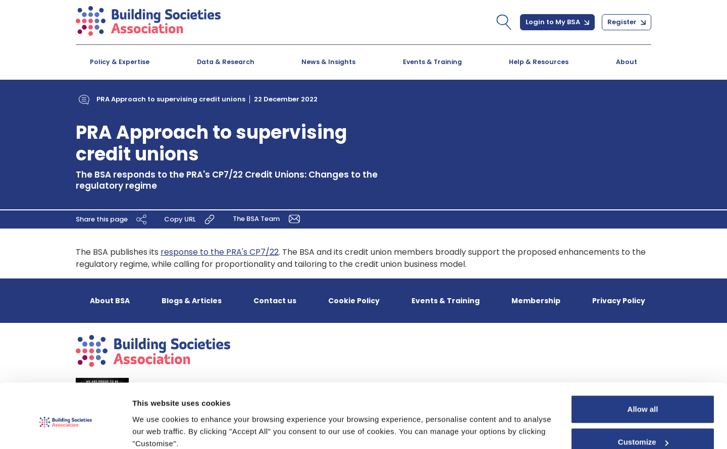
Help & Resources (538, 62)
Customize (643, 400)
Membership (535, 301)
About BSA (110, 301)
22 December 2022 (286, 99)
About (626, 62)
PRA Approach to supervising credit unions (170, 99)
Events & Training (432, 62)
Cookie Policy (354, 301)
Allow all (643, 367)
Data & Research (225, 62)
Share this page (112, 219)
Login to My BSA (557, 22)
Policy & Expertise (119, 62)
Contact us (274, 301)
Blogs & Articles (192, 301)
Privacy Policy (618, 301)
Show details (155, 429)
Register (626, 22)
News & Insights (328, 62)
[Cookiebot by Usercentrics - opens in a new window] (65, 429)
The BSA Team (268, 218)
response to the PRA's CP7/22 (220, 252)
